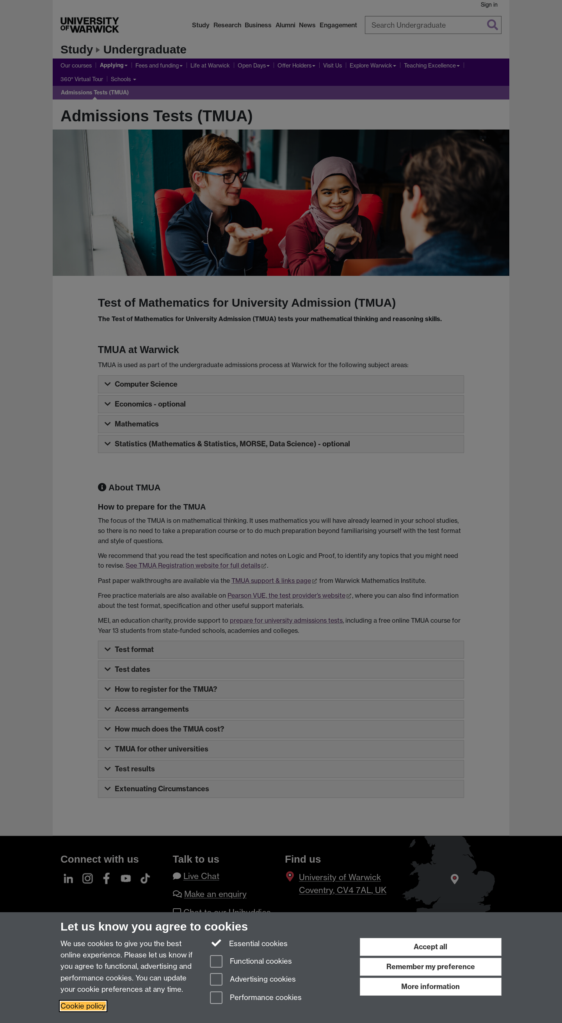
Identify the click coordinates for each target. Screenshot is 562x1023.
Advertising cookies (253, 980)
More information (430, 986)
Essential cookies (249, 943)
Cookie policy (83, 1006)
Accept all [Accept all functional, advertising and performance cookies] (430, 946)
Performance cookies (256, 998)
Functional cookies (251, 962)
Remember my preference (430, 966)
